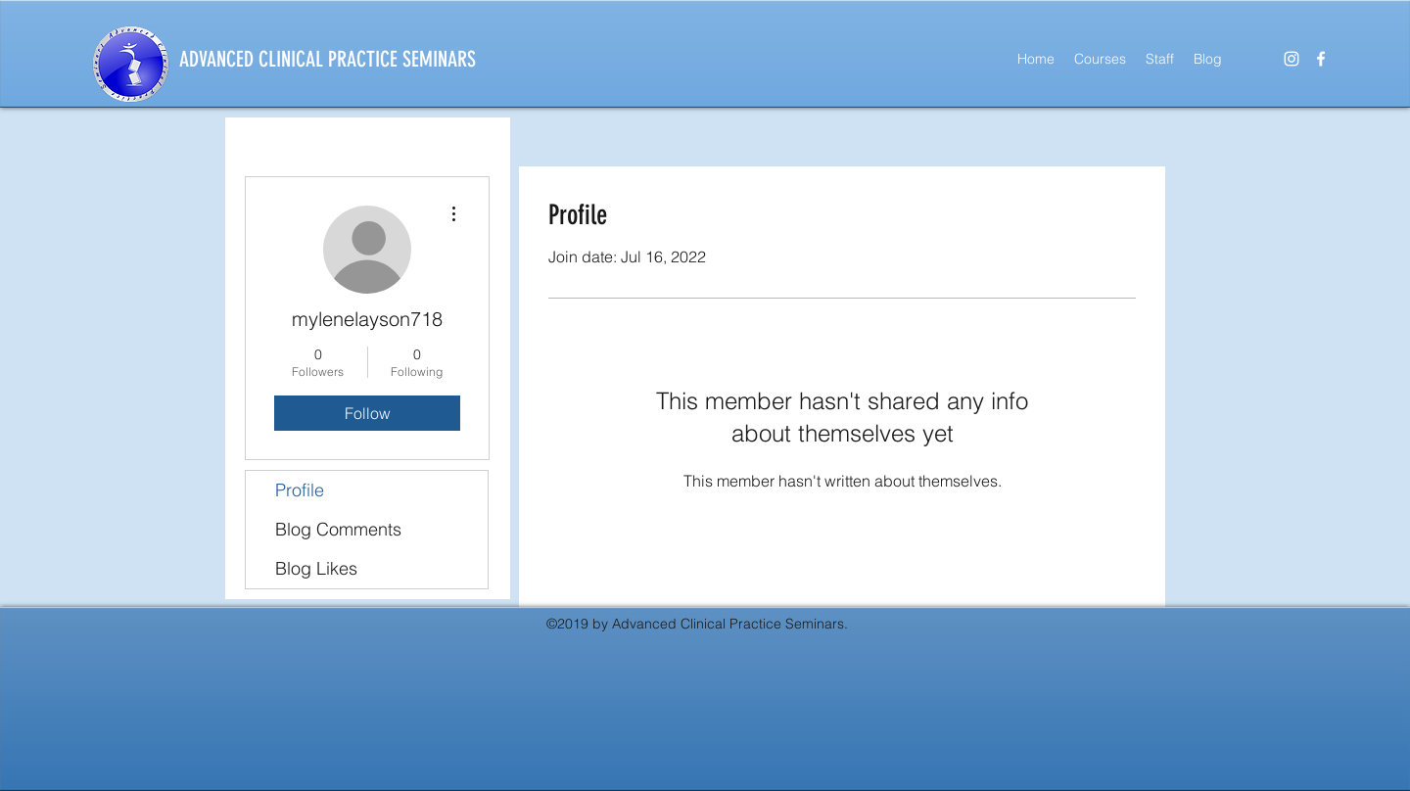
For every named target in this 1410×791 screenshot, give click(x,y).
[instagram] (1291, 59)
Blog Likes (316, 568)
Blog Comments (338, 529)
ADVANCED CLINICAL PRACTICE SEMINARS (327, 59)
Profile (299, 490)
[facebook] (1321, 59)
